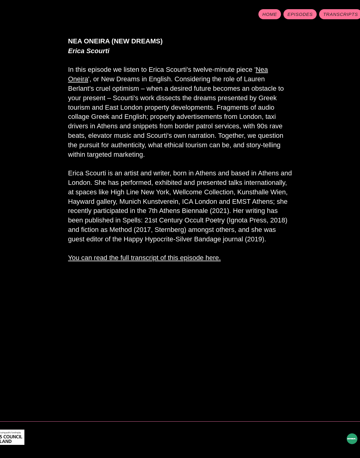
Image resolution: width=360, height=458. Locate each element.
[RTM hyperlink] (352, 439)
